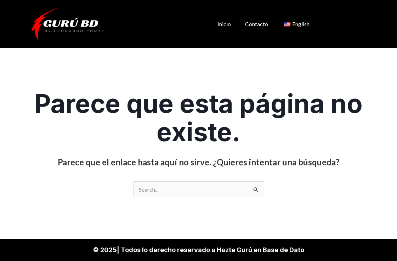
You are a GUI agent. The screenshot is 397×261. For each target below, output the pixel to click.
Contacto (256, 24)
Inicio (224, 24)
